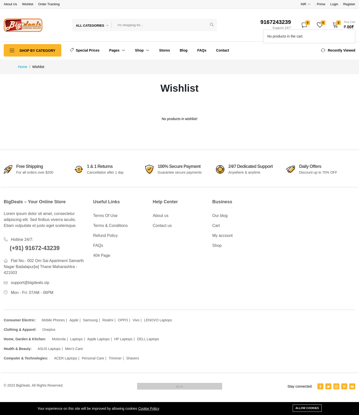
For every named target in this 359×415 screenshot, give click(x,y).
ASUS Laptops (49, 349)
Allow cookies (307, 408)
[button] (342, 24)
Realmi (107, 320)
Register (349, 4)
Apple (74, 320)
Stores (164, 50)
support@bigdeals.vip (30, 282)
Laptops (76, 339)
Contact (222, 50)
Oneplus (48, 330)
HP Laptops (123, 339)
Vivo (136, 320)
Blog (183, 50)
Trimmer (115, 358)
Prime (321, 4)
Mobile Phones (53, 320)
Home (22, 67)
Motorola (58, 339)
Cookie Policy (148, 409)
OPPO (123, 320)
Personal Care (93, 358)
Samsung (90, 320)
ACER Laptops (65, 358)
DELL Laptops (148, 339)
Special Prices (84, 50)
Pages (117, 50)
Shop (142, 50)
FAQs (201, 50)
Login (334, 4)
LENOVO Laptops (158, 320)
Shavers (132, 358)
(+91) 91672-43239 (35, 248)
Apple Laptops (98, 339)
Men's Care (74, 349)
